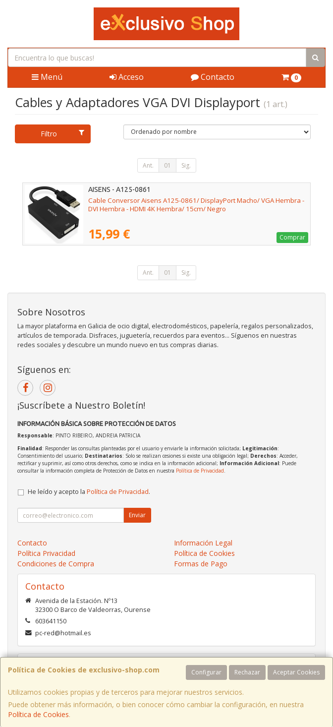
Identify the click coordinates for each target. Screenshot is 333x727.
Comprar (292, 237)
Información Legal (203, 542)
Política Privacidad (46, 553)
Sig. (186, 165)
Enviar (137, 515)
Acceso (127, 76)
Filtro (62, 133)
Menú (47, 76)
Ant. (148, 165)
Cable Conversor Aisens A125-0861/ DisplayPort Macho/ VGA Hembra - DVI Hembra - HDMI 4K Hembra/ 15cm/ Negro (196, 204)
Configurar (206, 672)
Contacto (212, 76)
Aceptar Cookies (296, 672)
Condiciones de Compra (55, 563)
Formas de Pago (200, 563)
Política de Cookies (38, 714)
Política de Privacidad (200, 470)
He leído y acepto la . (89, 491)
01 (167, 165)
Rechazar (247, 672)
